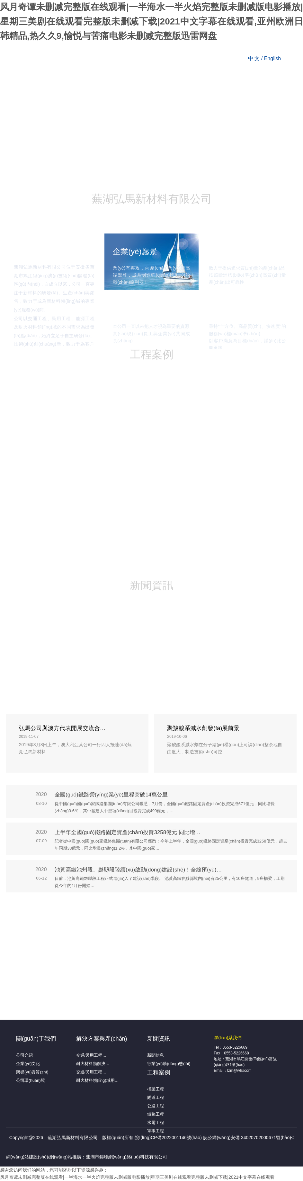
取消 (185, 612)
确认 (118, 612)
